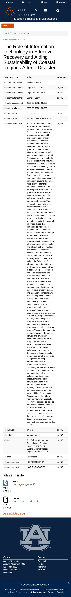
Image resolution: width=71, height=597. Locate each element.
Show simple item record (14, 40)
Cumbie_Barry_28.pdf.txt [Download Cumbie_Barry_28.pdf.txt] (25, 501)
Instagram (42, 567)
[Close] (69, 582)
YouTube (41, 569)
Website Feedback (11, 569)
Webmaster (8, 572)
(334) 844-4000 (10, 567)
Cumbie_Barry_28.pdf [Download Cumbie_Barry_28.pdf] (24, 484)
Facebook (42, 561)
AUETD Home (11, 33)
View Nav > (8, 26)
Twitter (40, 564)
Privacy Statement (39, 592)
